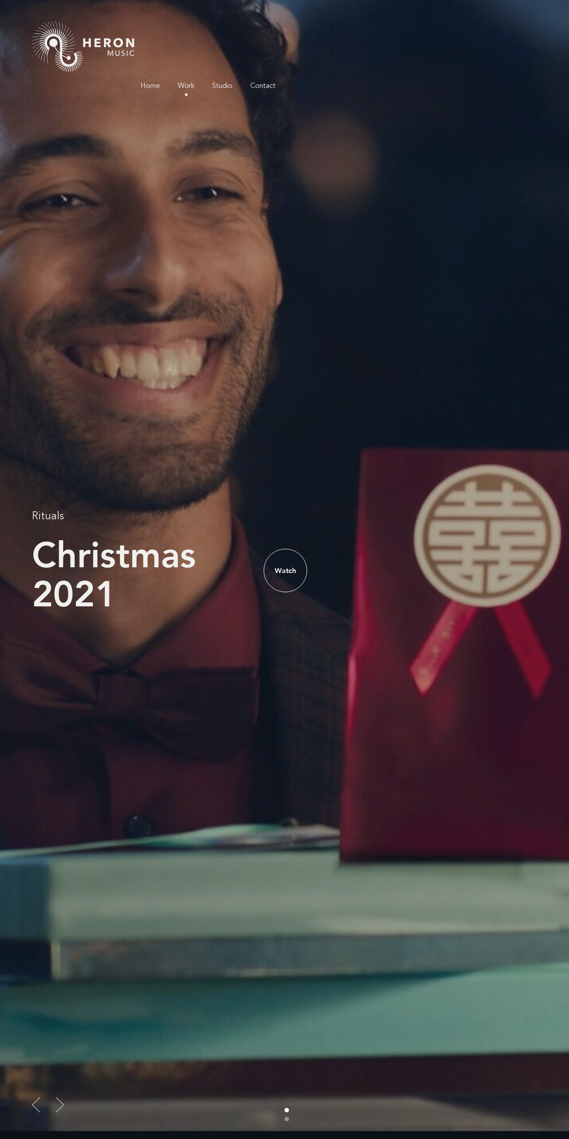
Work (438, 31)
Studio (475, 31)
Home (403, 31)
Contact (515, 31)
